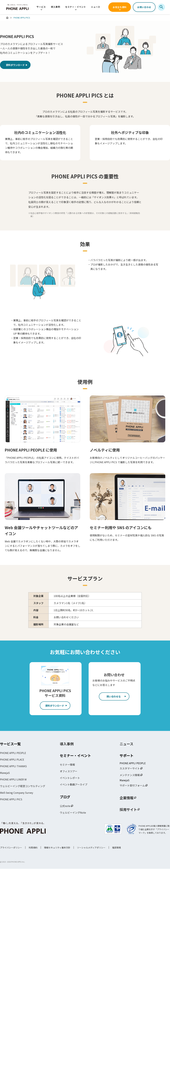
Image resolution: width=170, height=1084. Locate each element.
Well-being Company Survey (16, 793)
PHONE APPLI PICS (11, 800)
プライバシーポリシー (11, 848)
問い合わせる (114, 697)
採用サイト (128, 809)
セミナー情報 (67, 765)
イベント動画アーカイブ (73, 785)
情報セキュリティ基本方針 (57, 848)
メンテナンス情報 (130, 775)
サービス (41, 6)
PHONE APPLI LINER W (13, 780)
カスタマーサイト (130, 769)
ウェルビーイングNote (73, 813)
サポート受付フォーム (132, 786)
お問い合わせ (144, 7)
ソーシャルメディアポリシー (91, 848)
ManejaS (5, 773)
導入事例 (55, 6)
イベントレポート (70, 778)
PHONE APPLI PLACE (12, 760)
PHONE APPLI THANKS (13, 766)
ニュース (95, 6)
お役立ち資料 (120, 7)
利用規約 (33, 848)
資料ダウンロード (17, 66)
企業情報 (126, 798)
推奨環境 (116, 848)
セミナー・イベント (75, 6)
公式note (65, 806)
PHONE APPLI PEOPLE (13, 753)
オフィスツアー (68, 772)
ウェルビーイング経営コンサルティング (22, 786)
